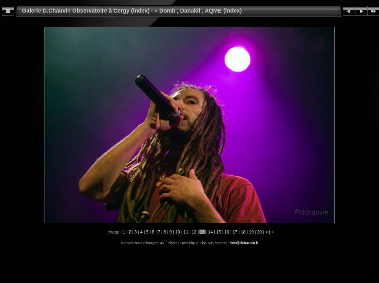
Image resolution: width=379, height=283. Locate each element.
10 (177, 232)
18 (243, 232)
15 (218, 232)
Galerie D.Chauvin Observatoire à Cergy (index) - (87, 10)
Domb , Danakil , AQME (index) (200, 10)
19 (251, 232)
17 (235, 232)
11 (186, 232)
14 (210, 232)
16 (226, 232)
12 (193, 232)
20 (259, 232)
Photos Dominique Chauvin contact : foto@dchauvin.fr (212, 243)
